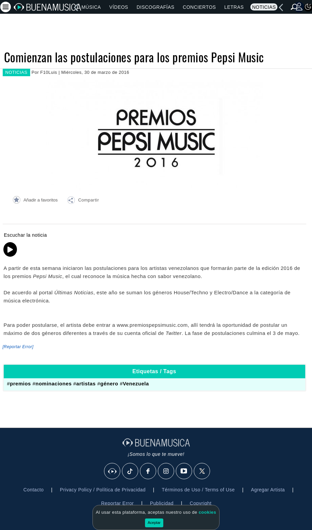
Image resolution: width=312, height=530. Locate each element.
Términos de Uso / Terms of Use (198, 489)
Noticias (264, 7)
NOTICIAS (16, 72)
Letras (234, 7)
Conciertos (199, 7)
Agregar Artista (268, 489)
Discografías (155, 7)
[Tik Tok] (130, 471)
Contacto (33, 489)
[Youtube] (184, 471)
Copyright (200, 503)
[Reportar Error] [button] (18, 346)
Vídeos (118, 7)
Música (91, 7)
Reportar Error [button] (117, 503)
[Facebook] (148, 471)
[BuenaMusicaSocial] (112, 471)
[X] (202, 471)
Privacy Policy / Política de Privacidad (103, 489)
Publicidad (162, 503)
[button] (83, 201)
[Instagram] (166, 471)
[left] (76, 7)
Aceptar (154, 523)
